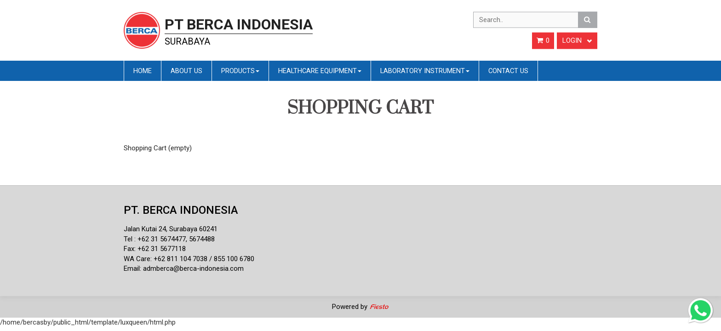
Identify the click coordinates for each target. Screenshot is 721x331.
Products (240, 71)
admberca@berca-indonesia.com (193, 268)
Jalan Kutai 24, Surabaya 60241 (170, 229)
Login (577, 40)
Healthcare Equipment (319, 71)
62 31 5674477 (164, 239)
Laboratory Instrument (424, 71)
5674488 (202, 239)
